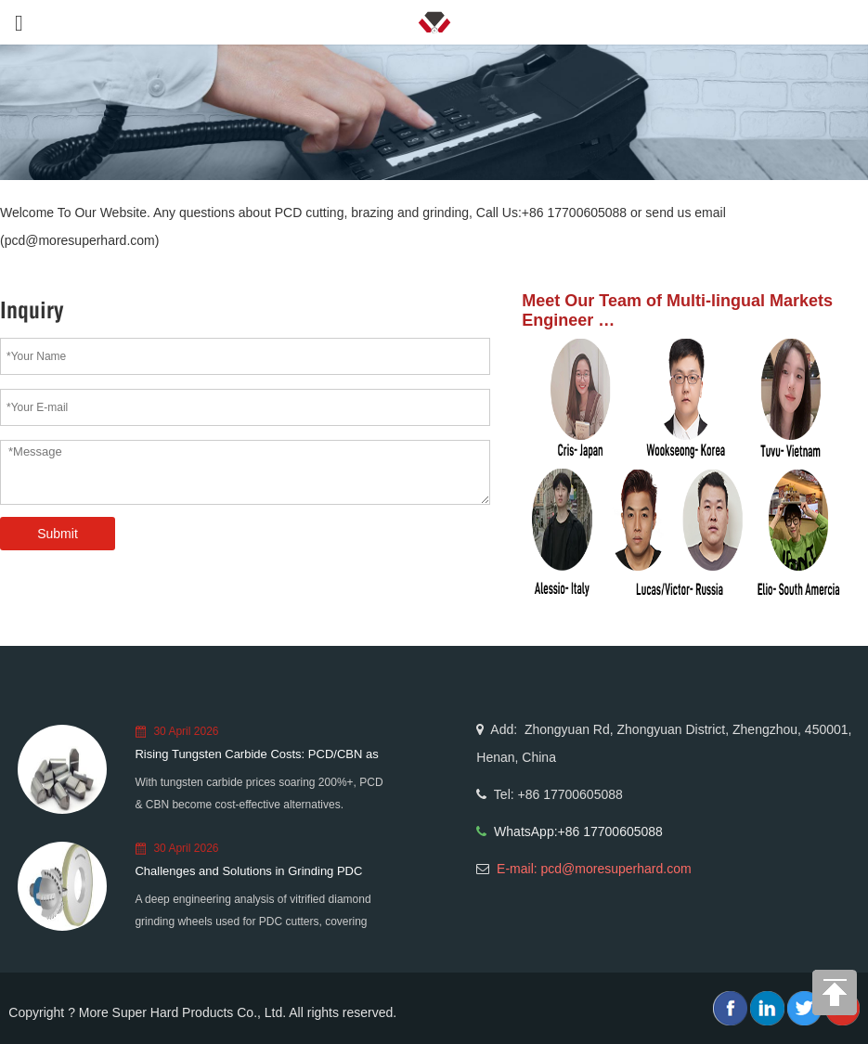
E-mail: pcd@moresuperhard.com (594, 868)
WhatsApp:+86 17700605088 (578, 831)
